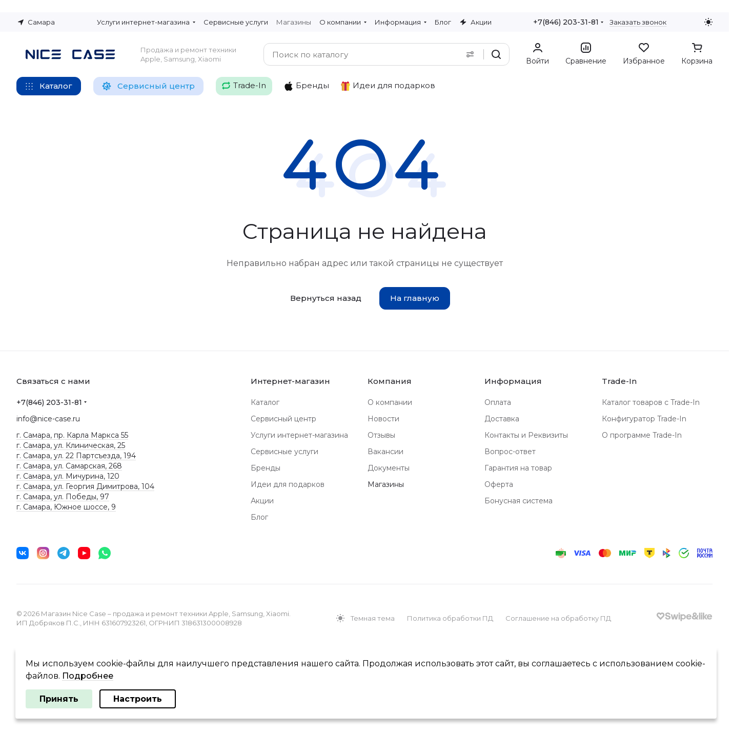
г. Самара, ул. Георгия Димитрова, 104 (85, 486)
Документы (389, 468)
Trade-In (619, 381)
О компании (390, 402)
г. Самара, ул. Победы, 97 (62, 496)
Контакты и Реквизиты (526, 435)
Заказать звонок (637, 22)
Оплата (497, 402)
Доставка (501, 418)
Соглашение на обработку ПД (558, 618)
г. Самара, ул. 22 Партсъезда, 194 (76, 455)
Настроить (137, 699)
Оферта (498, 484)
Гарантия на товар (518, 468)
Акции (262, 500)
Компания (390, 381)
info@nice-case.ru (48, 418)
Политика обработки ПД (450, 618)
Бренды (265, 468)
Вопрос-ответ (510, 451)
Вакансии (385, 451)
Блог (259, 517)
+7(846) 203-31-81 (566, 22)
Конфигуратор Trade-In (644, 418)
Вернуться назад (325, 298)
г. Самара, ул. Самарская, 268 (69, 466)
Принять (58, 699)
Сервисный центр (283, 418)
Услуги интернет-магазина (299, 435)
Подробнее (87, 676)
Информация (513, 381)
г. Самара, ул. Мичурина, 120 (67, 476)
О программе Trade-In (642, 435)
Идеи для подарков (287, 484)
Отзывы (381, 435)
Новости (383, 418)
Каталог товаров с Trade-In (651, 402)
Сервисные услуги (284, 451)
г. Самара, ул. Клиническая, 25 (70, 445)
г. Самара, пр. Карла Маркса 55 (72, 435)
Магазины (386, 484)
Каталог (265, 402)
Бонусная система (518, 500)
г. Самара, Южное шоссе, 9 (66, 507)
